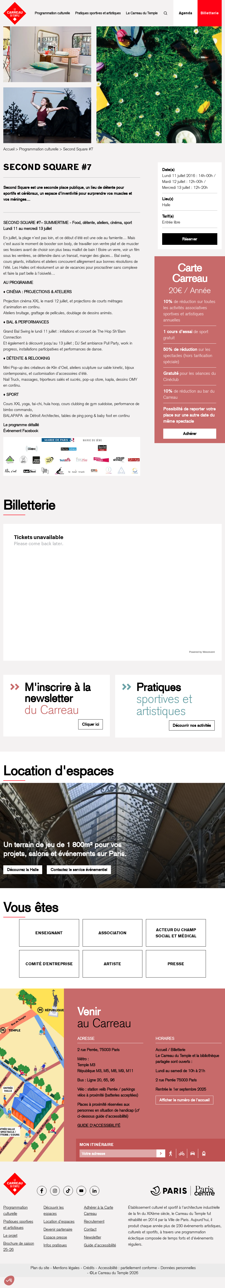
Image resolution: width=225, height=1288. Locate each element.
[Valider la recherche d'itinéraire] (160, 1153)
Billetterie (210, 13)
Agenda (185, 13)
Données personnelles (178, 1267)
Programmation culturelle (52, 13)
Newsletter (92, 1237)
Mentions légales (66, 1267)
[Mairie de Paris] (183, 1191)
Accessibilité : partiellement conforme (127, 1267)
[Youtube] (81, 1191)
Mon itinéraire (97, 1144)
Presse (176, 963)
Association (112, 933)
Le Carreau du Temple (142, 13)
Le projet (10, 1235)
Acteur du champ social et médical (176, 932)
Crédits (88, 1267)
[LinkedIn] (94, 1191)
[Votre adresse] (118, 1153)
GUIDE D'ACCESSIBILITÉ (98, 1125)
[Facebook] (42, 1191)
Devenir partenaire (58, 1229)
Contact (90, 1229)
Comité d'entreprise (49, 963)
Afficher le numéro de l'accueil (184, 1100)
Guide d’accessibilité (100, 1245)
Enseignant (49, 933)
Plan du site (40, 1267)
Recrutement (94, 1221)
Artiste (112, 963)
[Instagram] (55, 1191)
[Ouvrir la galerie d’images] (47, 54)
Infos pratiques (55, 1245)
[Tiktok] (68, 1191)
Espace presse (55, 1237)
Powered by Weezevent (202, 652)
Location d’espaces (59, 1221)
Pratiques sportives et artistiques (98, 13)
